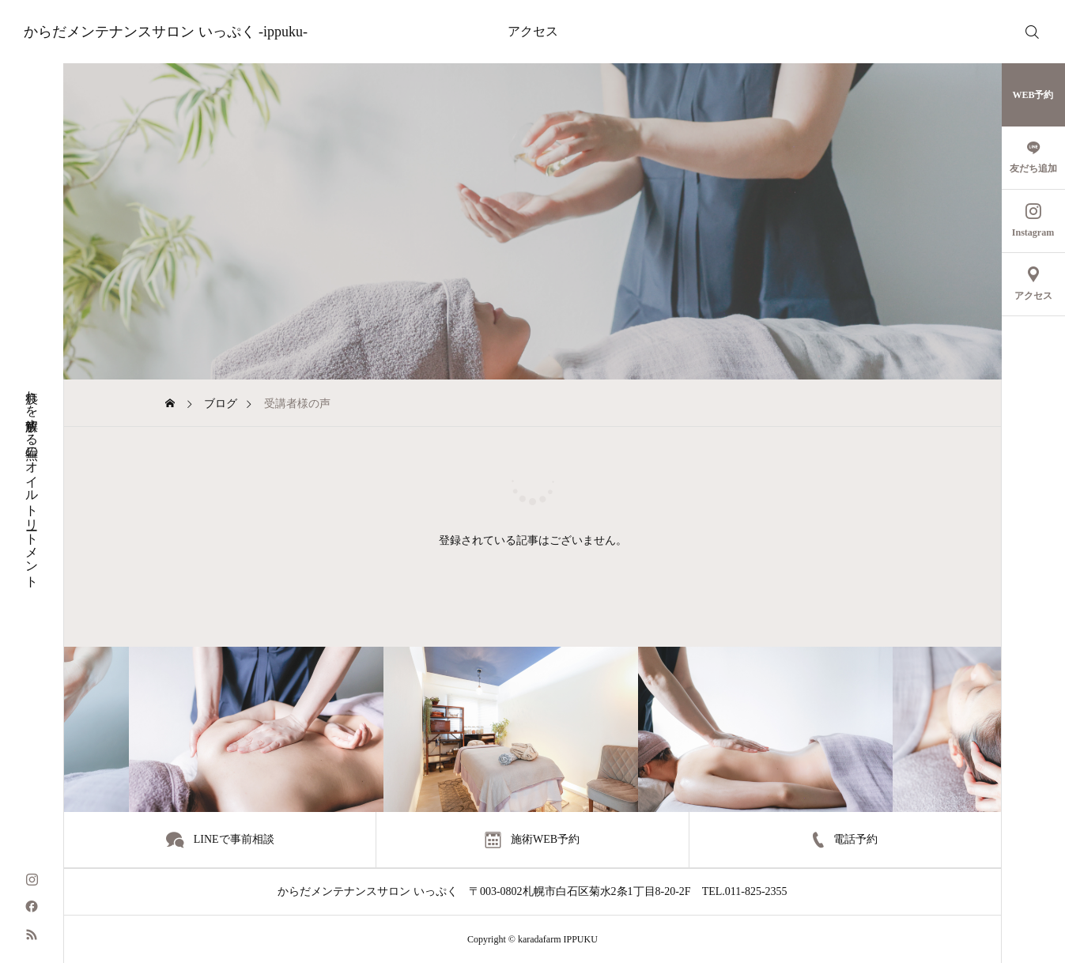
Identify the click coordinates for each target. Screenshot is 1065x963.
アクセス (533, 31)
